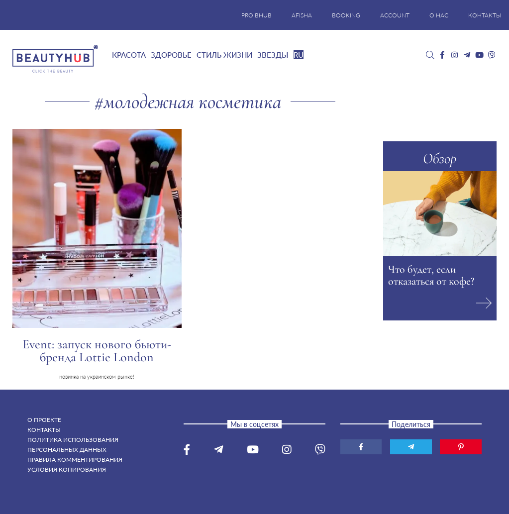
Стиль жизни (224, 54)
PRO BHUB (256, 15)
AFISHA (302, 15)
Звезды (273, 54)
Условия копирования (66, 469)
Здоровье (171, 54)
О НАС (438, 15)
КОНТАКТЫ (485, 15)
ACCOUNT (394, 15)
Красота (129, 54)
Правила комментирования (74, 459)
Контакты (44, 429)
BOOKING (346, 15)
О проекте (44, 419)
